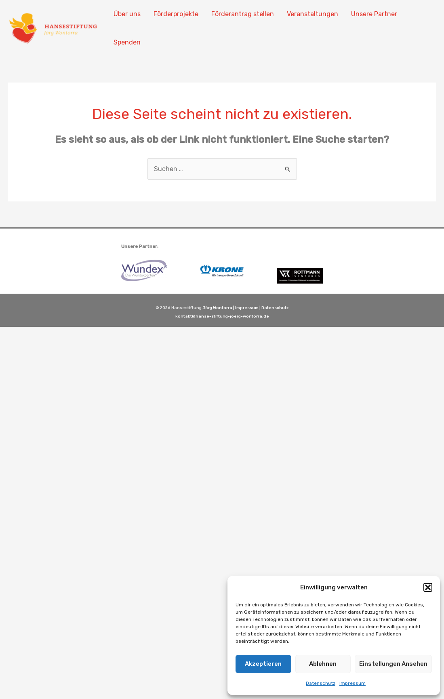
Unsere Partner (374, 14)
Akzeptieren (263, 663)
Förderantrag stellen (242, 14)
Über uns (127, 14)
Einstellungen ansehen (393, 663)
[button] (428, 587)
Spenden (127, 42)
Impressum (352, 683)
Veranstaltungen (312, 14)
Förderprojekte (176, 14)
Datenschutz (320, 683)
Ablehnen (323, 663)
